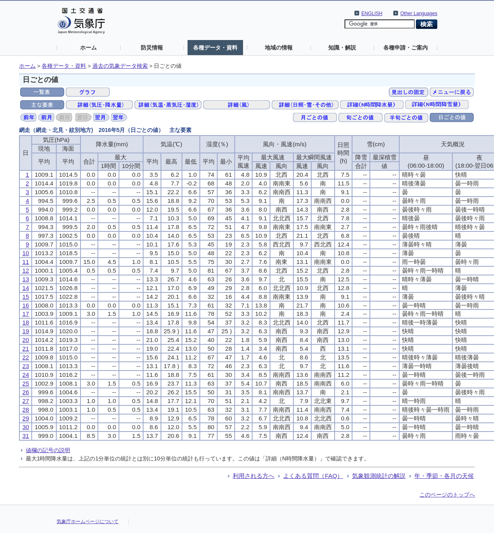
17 (25, 313)
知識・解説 (342, 47)
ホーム (88, 47)
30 (25, 427)
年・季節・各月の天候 (444, 475)
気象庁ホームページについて (88, 521)
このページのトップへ (447, 494)
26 (25, 392)
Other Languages (418, 13)
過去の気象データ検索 (120, 66)
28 (25, 409)
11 (25, 261)
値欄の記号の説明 (48, 450)
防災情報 (152, 47)
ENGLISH (372, 13)
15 (25, 296)
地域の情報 (279, 47)
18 (25, 322)
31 (25, 435)
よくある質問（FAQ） (313, 475)
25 (25, 383)
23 (25, 366)
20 (25, 339)
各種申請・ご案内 (405, 47)
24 (25, 374)
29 (25, 418)
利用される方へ (253, 475)
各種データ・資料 (215, 47)
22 (25, 357)
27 (25, 400)
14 (25, 288)
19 (25, 331)
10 (25, 253)
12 (25, 270)
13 (25, 279)
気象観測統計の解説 (379, 475)
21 (25, 348)
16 (25, 305)
